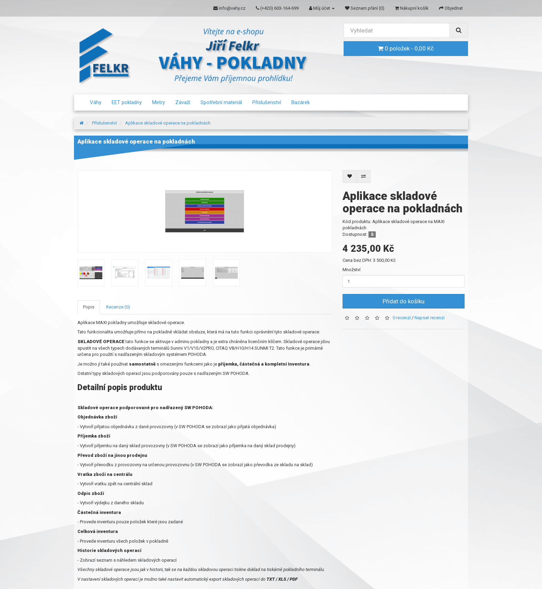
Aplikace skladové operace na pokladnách (168, 123)
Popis (88, 307)
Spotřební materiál (221, 102)
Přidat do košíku (403, 301)
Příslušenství (266, 102)
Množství (352, 269)
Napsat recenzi (429, 318)
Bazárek (300, 102)
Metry (158, 102)
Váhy (95, 102)
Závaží (182, 102)
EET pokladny (127, 102)
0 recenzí (402, 318)
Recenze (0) (118, 307)
